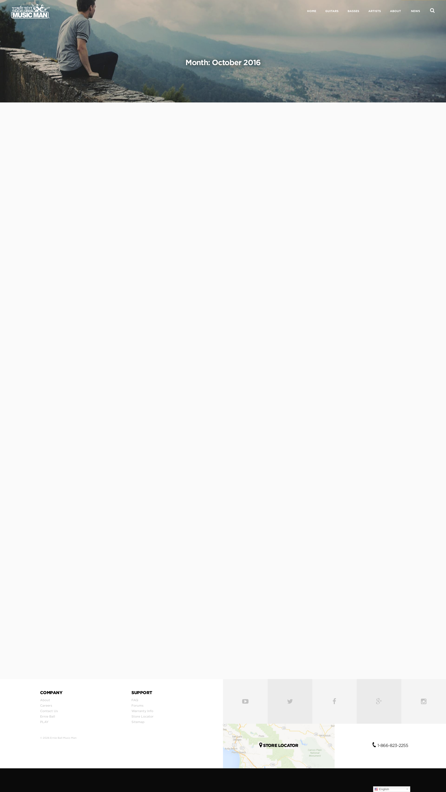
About (45, 700)
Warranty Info (142, 711)
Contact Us (49, 711)
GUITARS (331, 11)
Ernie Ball (47, 716)
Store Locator (142, 716)
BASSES (353, 11)
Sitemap (137, 722)
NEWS (415, 11)
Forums (137, 705)
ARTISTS (374, 11)
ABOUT (395, 11)
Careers (46, 705)
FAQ (134, 700)
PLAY (44, 722)
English (381, 789)
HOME (311, 11)
